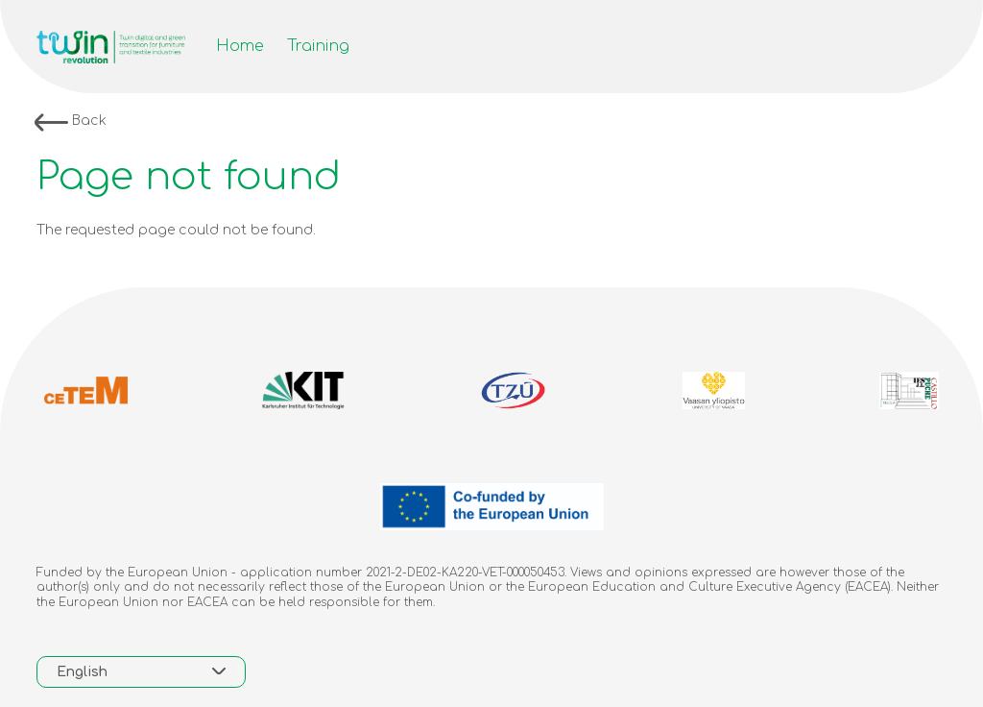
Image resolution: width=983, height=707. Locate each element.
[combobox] (141, 672)
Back (71, 122)
